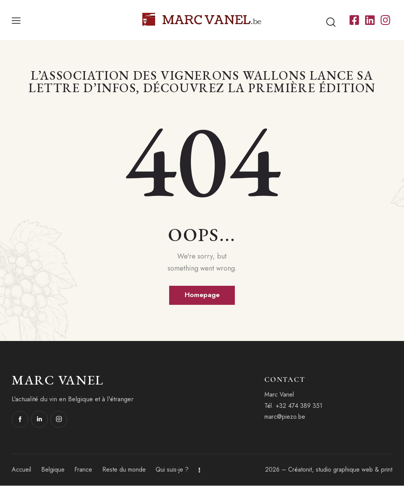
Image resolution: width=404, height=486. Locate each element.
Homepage (202, 295)
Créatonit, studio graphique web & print (340, 469)
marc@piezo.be (284, 417)
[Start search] (330, 22)
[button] (16, 20)
